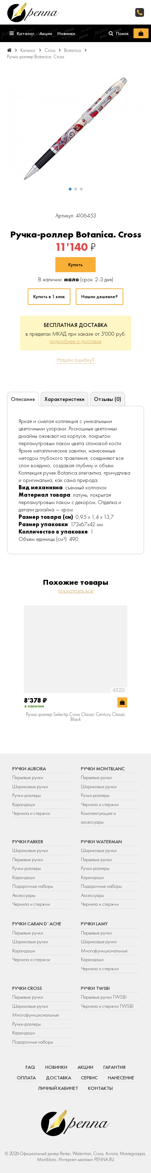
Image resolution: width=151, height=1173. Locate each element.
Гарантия (114, 1067)
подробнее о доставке (76, 341)
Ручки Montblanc (103, 768)
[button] (70, 189)
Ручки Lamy (94, 923)
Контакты (100, 1088)
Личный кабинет (58, 1088)
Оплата (26, 1077)
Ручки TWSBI (95, 988)
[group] (75, 128)
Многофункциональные (105, 950)
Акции (85, 1067)
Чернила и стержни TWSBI (107, 1006)
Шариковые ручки (30, 786)
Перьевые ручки (27, 777)
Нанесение (121, 1077)
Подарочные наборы (32, 886)
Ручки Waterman (101, 841)
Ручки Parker (27, 841)
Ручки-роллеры (26, 795)
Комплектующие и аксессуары (98, 817)
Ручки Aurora (29, 768)
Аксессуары (23, 895)
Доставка (58, 1077)
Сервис (89, 1077)
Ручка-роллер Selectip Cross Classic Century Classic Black (75, 717)
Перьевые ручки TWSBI (103, 997)
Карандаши (23, 804)
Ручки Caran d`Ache (36, 923)
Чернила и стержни (31, 813)
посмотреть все (75, 590)
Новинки (56, 1067)
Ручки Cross (27, 988)
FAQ (30, 1067)
